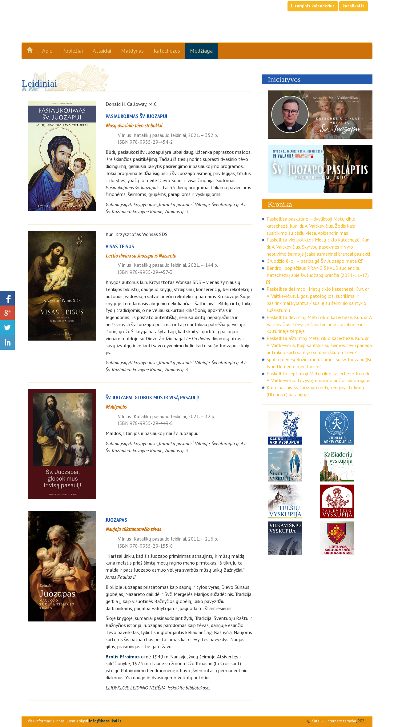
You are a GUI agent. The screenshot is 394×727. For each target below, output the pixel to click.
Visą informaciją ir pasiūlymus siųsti (74, 721)
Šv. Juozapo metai (74, 28)
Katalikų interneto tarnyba (334, 721)
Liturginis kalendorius (313, 6)
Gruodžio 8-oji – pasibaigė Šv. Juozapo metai (315, 261)
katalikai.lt (353, 6)
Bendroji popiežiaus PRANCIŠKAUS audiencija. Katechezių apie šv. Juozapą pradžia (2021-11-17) (318, 274)
